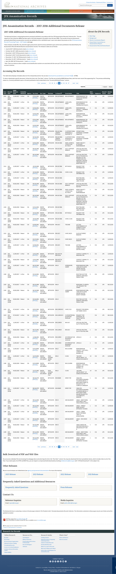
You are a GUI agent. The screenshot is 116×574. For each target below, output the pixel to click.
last (77, 83)
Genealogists (26, 537)
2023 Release (38, 474)
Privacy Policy (51, 567)
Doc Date (35, 93)
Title (77, 93)
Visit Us (80, 11)
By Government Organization (11, 541)
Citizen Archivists (91, 2)
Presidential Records (9, 545)
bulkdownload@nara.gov (68, 461)
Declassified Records (46, 544)
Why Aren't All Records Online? (48, 548)
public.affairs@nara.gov (70, 503)
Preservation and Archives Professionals (29, 542)
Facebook (50, 561)
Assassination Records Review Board (100, 45)
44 (61, 83)
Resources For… (28, 535)
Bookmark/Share (101, 2)
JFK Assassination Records (26, 19)
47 (68, 83)
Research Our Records (13, 11)
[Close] (114, 559)
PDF (34, 98)
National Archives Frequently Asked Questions (48, 540)
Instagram (55, 561)
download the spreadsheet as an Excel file (59, 76)
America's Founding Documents (103, 11)
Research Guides (46, 535)
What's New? (63, 535)
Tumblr (58, 561)
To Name (58, 93)
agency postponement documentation (38, 470)
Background (93, 38)
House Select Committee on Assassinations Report (97, 42)
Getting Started (45, 537)
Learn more (102, 571)
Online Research (9, 535)
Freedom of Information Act (62, 567)
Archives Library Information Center (11, 549)
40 (52, 83)
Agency (29, 93)
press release (29, 49)
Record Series (104, 92)
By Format (6, 539)
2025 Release (10, 474)
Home (5, 19)
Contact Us (110, 2)
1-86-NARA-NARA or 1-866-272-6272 (58, 571)
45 (64, 83)
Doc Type (43, 93)
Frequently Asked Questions (16, 487)
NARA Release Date (15, 92)
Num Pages (92, 92)
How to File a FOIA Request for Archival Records (48, 551)
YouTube (61, 561)
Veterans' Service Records (35, 11)
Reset (110, 86)
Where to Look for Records (47, 546)
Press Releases (66, 487)
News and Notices (63, 537)
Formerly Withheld (23, 92)
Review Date (110, 92)
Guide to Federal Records (47, 542)
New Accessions (63, 539)
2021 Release (93, 474)
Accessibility (45, 567)
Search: (83, 86)
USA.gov (78, 567)
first (39, 83)
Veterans (25, 546)
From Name (68, 93)
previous (43, 83)
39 (50, 83)
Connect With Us (58, 559)
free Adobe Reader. (21, 519)
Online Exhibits (7, 552)
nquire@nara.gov (14, 503)
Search (110, 5)
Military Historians (27, 539)
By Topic (6, 537)
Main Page (92, 36)
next (74, 83)
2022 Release (65, 474)
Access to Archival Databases (11, 547)
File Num (50, 93)
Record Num (10, 92)
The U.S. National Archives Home (25, 4)
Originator (98, 93)
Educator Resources (58, 11)
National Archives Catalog (10, 543)
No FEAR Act (73, 567)
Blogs (63, 561)
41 (54, 83)
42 (57, 83)
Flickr (66, 561)
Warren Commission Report (97, 40)
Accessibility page (41, 520)
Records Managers (27, 544)
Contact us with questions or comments (12, 527)
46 (66, 83)
